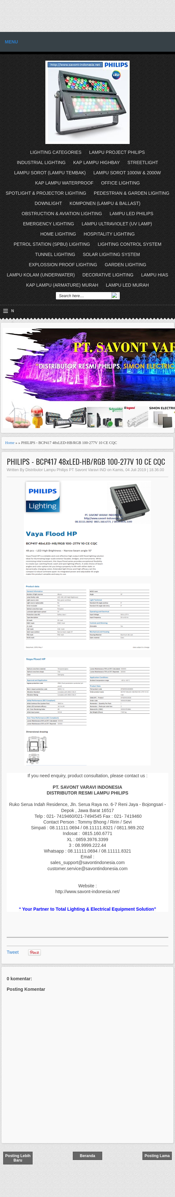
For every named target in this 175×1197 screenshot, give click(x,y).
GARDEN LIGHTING (125, 264)
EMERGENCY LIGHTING (48, 223)
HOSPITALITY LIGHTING (109, 234)
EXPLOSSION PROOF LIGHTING (63, 264)
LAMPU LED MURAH (127, 285)
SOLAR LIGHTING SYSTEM (111, 254)
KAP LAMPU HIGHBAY (96, 162)
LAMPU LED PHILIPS (131, 213)
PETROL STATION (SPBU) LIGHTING (52, 244)
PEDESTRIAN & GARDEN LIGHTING (131, 193)
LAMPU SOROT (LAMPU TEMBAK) (50, 172)
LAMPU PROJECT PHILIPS (117, 152)
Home (9, 442)
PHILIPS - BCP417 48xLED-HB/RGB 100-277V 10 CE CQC (86, 461)
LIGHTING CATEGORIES (55, 152)
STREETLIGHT (142, 162)
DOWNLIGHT (48, 203)
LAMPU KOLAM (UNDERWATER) (41, 274)
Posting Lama (157, 1156)
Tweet (13, 952)
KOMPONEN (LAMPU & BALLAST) (105, 203)
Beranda (87, 1156)
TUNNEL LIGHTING (55, 254)
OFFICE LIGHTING (120, 182)
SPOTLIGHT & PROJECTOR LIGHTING (46, 193)
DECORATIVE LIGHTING (107, 274)
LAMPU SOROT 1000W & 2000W (127, 172)
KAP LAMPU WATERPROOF (64, 182)
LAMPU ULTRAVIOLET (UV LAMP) (117, 223)
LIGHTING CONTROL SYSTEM (129, 244)
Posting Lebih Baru (17, 1158)
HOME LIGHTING (58, 234)
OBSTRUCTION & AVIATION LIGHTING (62, 213)
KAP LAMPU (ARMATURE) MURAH (62, 285)
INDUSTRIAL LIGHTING (41, 162)
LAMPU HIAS (154, 274)
